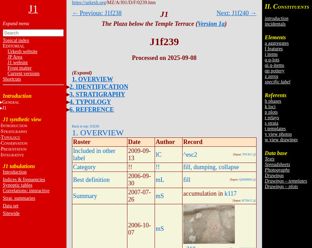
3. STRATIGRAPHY (97, 94)
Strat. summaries (19, 198)
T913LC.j (248, 154)
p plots (271, 112)
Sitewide (11, 213)
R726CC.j (248, 200)
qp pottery (274, 70)
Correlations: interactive (26, 190)
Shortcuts (12, 79)
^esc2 (190, 154)
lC (159, 154)
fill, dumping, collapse (211, 167)
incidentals (275, 24)
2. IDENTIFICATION (99, 86)
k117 (231, 193)
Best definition (91, 179)
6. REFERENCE (92, 109)
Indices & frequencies (24, 179)
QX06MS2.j (246, 179)
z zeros (271, 76)
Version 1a (211, 23)
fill (186, 179)
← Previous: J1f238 (97, 13)
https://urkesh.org (89, 2)
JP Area (15, 57)
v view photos (278, 134)
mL (160, 179)
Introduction (15, 172)
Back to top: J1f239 (85, 126)
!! (158, 167)
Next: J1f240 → (237, 13)
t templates (275, 128)
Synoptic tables (17, 185)
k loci (270, 106)
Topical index (16, 40)
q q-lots (272, 59)
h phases (273, 101)
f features (274, 48)
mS (160, 196)
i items (271, 54)
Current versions (24, 73)
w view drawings (281, 139)
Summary (85, 196)
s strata (271, 123)
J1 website (18, 62)
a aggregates (277, 43)
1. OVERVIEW (92, 79)
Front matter (20, 68)
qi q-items (274, 65)
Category (84, 167)
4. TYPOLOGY (90, 102)
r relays (272, 117)
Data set (10, 205)
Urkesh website (23, 51)
